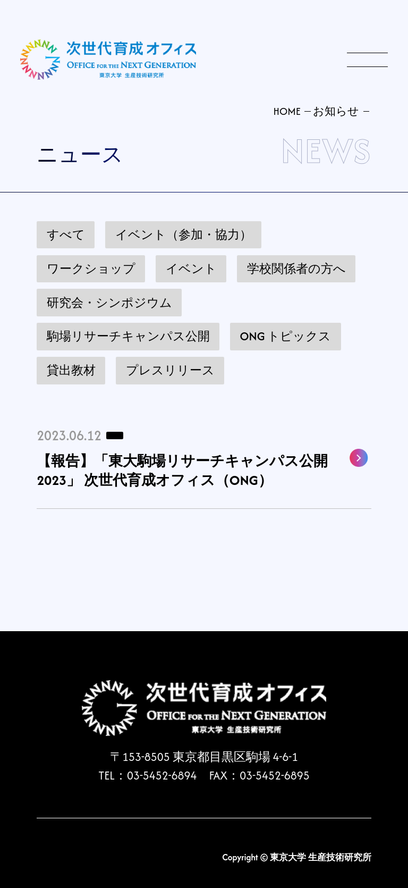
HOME (286, 111)
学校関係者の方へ (296, 269)
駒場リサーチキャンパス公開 (128, 336)
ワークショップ (91, 269)
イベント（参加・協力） (183, 235)
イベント (191, 269)
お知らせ (336, 111)
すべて (66, 235)
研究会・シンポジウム (109, 303)
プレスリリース (170, 370)
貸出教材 (71, 370)
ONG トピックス (286, 336)
